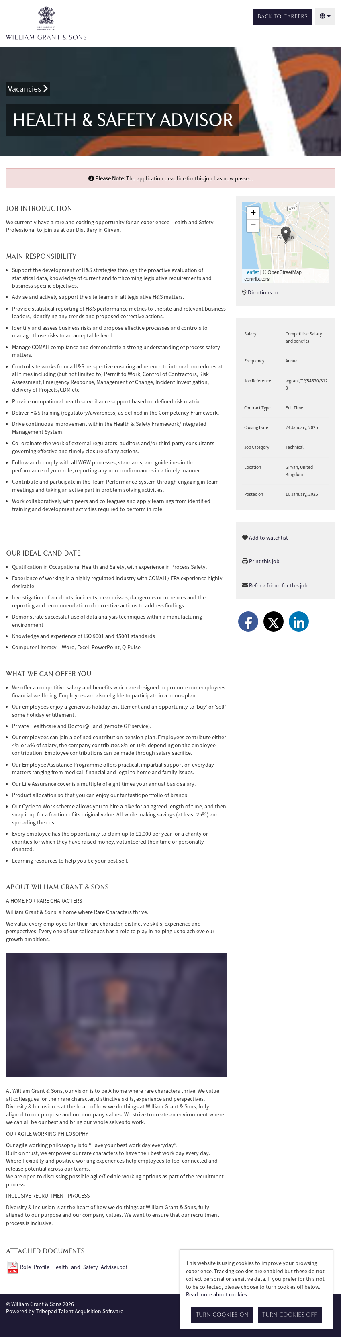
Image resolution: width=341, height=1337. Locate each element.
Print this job (264, 561)
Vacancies (28, 89)
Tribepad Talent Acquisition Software (79, 1311)
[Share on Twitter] (273, 621)
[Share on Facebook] (248, 621)
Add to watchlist (268, 537)
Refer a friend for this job (278, 585)
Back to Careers (282, 16)
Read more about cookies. (217, 1294)
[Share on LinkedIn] (299, 621)
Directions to (263, 292)
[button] (286, 234)
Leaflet (251, 272)
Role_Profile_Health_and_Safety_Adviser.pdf (73, 1267)
